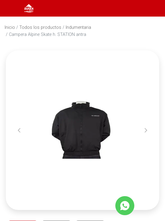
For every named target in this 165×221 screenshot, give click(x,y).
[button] (19, 130)
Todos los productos (40, 27)
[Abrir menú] (13, 8)
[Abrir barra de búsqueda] (135, 8)
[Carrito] (152, 8)
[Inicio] (28, 8)
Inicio (10, 27)
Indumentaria (78, 27)
